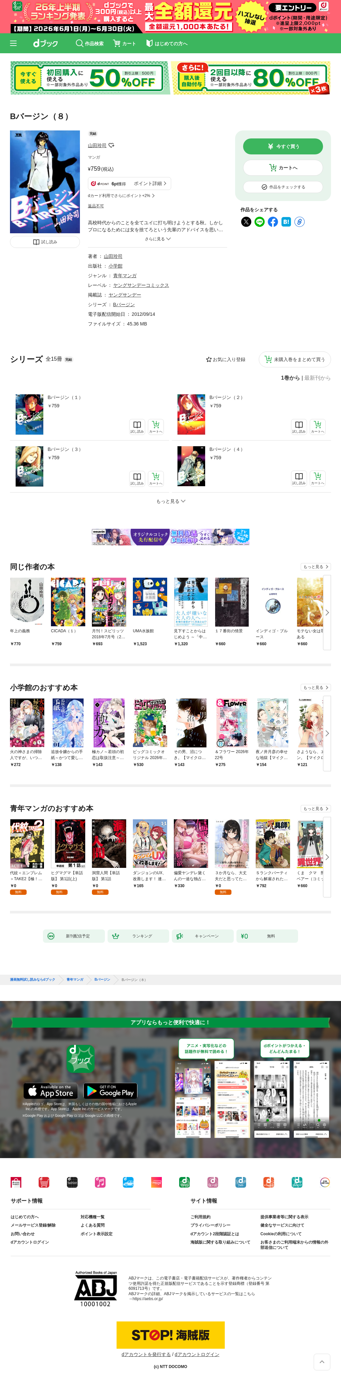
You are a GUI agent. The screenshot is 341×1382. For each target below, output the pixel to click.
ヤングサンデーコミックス (141, 285)
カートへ (288, 167)
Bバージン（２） (227, 397)
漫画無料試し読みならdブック (32, 979)
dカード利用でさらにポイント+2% (119, 195)
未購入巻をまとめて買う (299, 359)
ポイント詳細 (148, 183)
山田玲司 (97, 145)
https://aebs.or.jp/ (148, 1298)
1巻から (290, 378)
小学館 (116, 266)
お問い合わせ (23, 1234)
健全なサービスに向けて (282, 1225)
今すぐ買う (288, 146)
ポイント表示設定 (97, 1234)
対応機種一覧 (93, 1217)
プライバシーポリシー (210, 1225)
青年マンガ (125, 275)
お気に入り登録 (229, 359)
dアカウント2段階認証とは (214, 1234)
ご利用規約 (200, 1217)
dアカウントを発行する (146, 1354)
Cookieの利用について (281, 1234)
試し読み (49, 242)
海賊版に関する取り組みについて (220, 1242)
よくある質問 (93, 1225)
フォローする (111, 145)
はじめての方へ (25, 1217)
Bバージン (124, 304)
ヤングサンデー (125, 294)
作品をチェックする (287, 187)
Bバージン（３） (65, 449)
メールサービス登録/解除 (33, 1225)
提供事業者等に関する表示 (284, 1217)
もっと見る (313, 566)
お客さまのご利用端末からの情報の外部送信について (294, 1245)
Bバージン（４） (227, 449)
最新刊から (317, 378)
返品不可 (96, 206)
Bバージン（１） (65, 397)
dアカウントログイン (30, 1242)
